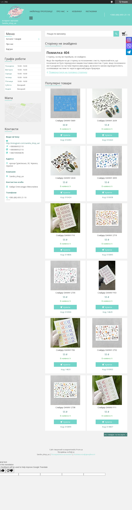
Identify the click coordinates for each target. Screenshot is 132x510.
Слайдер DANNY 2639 (107, 120)
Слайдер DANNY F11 (107, 407)
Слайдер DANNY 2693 (107, 178)
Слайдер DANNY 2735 (65, 293)
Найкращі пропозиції (41, 11)
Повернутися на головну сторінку (68, 72)
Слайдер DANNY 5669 (65, 120)
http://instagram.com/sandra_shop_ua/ (23, 143)
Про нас (60, 11)
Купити (66, 135)
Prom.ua (79, 449)
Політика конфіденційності (84, 454)
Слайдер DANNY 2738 (65, 407)
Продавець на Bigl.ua (66, 452)
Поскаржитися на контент (61, 454)
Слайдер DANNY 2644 (65, 178)
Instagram (91, 11)
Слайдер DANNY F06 (65, 350)
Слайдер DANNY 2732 (107, 350)
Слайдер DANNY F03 (107, 293)
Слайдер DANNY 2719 (107, 235)
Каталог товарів (13, 39)
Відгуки (9, 49)
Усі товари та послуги (114, 434)
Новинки (77, 11)
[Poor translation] (10, 470)
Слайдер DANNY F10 (65, 235)
